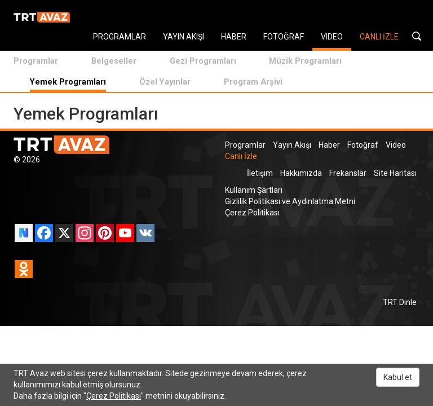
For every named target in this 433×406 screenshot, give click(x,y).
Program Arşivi (253, 82)
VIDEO (332, 36)
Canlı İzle (241, 156)
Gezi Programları (203, 61)
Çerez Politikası (252, 212)
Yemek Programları (68, 82)
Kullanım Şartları (253, 190)
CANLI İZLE (379, 36)
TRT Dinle (400, 302)
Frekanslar (347, 173)
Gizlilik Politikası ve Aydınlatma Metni (290, 201)
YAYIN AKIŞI (183, 36)
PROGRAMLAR (119, 36)
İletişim (260, 173)
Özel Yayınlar (165, 82)
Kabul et (397, 377)
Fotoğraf (362, 144)
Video (396, 144)
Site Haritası (395, 173)
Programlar (36, 61)
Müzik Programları (305, 61)
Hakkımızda (301, 173)
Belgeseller (113, 61)
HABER (233, 36)
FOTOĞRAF (283, 36)
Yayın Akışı (292, 144)
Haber (329, 144)
